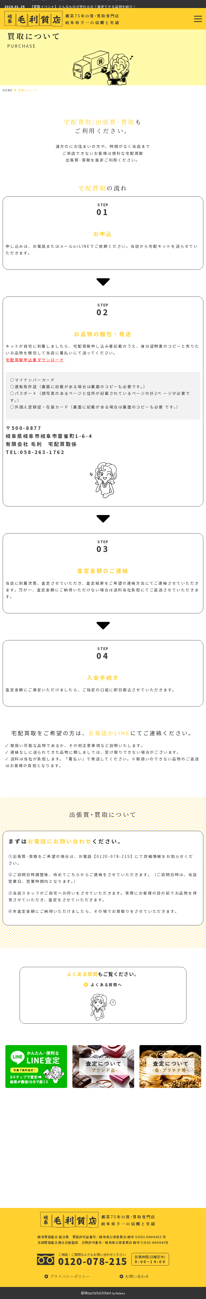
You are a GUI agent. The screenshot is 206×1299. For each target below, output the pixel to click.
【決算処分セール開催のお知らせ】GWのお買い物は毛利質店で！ (82, 4)
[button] (103, 985)
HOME (8, 90)
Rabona (120, 1293)
